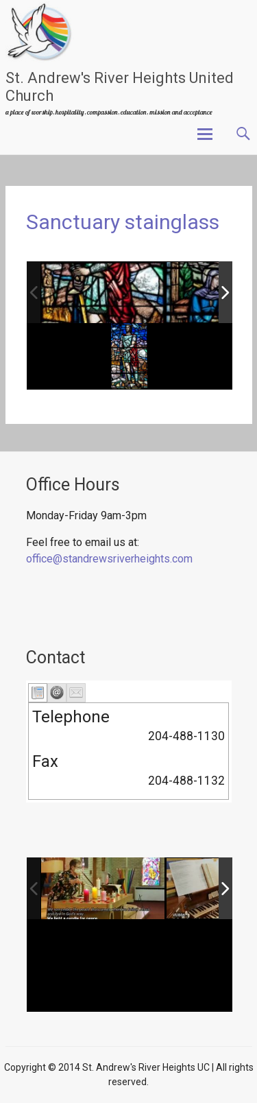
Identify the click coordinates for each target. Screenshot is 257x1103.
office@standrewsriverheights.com (109, 558)
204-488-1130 (186, 736)
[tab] (37, 692)
